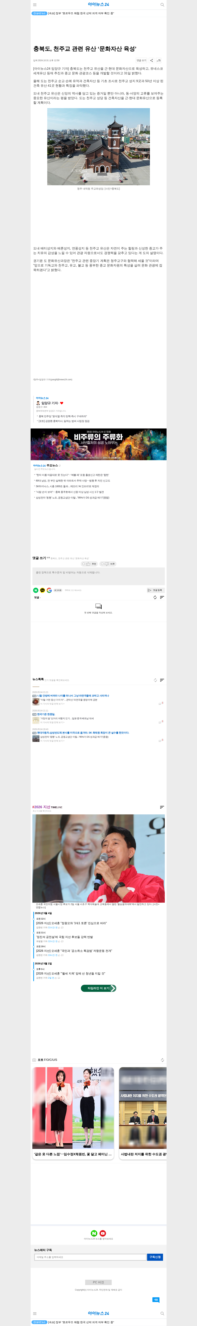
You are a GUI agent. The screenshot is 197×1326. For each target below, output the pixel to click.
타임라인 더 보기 (98, 988)
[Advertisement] (98, 31)
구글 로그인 (49, 590)
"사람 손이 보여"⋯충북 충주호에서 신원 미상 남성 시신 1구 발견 (70, 492)
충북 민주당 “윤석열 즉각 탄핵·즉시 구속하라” (63, 416)
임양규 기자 (49, 403)
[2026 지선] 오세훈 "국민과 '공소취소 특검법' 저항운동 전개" (74, 950)
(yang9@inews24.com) (61, 379)
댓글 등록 (157, 590)
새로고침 (59, 465)
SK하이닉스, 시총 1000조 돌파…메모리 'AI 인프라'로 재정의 (67, 486)
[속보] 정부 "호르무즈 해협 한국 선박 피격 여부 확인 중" (81, 13)
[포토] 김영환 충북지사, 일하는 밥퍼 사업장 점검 (64, 421)
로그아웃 (57, 590)
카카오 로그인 (42, 590)
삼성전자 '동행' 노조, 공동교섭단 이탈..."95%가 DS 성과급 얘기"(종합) (72, 497)
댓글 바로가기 (155, 1300)
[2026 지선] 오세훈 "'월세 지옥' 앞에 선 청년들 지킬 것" (70, 973)
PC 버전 (98, 1282)
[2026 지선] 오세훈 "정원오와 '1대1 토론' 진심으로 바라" (71, 923)
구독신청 (155, 1256)
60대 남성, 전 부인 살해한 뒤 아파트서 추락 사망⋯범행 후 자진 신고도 (73, 480)
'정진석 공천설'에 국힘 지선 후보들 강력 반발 (64, 936)
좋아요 (62, 403)
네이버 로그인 (35, 590)
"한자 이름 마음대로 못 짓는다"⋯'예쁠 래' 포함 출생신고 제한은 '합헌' (72, 474)
